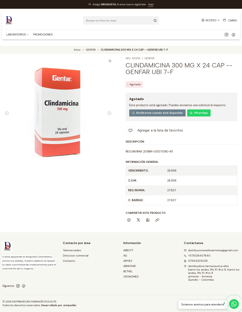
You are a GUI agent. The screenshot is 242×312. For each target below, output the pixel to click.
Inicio (77, 49)
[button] (17, 34)
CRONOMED (131, 276)
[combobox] (121, 20)
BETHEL (128, 271)
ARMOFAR (129, 266)
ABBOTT (128, 250)
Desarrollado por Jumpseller (59, 305)
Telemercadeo (72, 250)
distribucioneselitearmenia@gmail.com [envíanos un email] (211, 250)
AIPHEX (127, 261)
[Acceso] (210, 20)
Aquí (151, 4)
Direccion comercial (75, 255)
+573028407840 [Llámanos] (197, 255)
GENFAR (91, 49)
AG (125, 255)
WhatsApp (199, 112)
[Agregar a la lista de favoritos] (154, 130)
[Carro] (230, 20)
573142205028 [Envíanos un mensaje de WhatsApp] (196, 261)
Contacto (69, 261)
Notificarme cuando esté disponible (157, 112)
